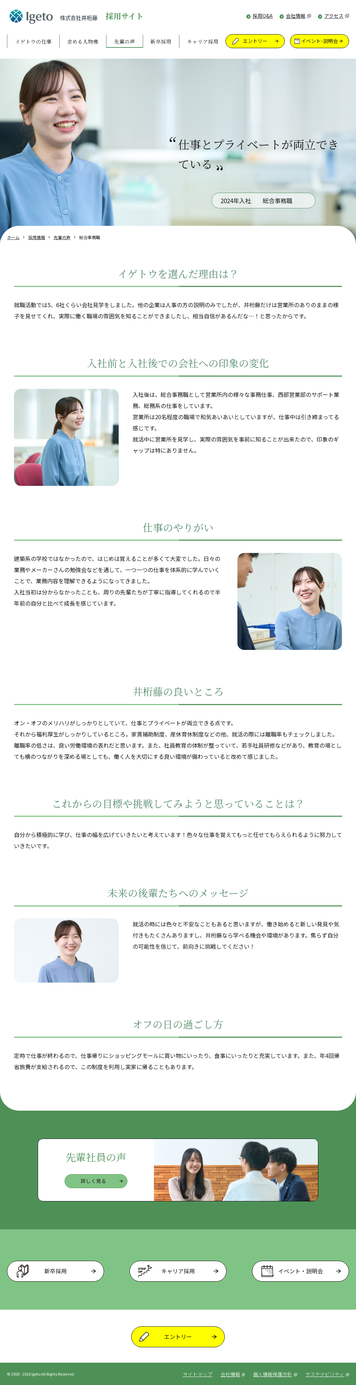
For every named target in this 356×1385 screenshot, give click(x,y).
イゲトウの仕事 (33, 41)
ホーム (13, 237)
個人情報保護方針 (274, 1374)
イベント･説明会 (319, 41)
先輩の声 (124, 41)
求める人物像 (82, 41)
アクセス (336, 16)
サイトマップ (195, 1374)
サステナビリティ (327, 1374)
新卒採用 (160, 41)
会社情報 (298, 16)
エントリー (255, 41)
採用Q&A (263, 16)
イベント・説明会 (300, 1271)
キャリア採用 (202, 41)
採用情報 (36, 237)
